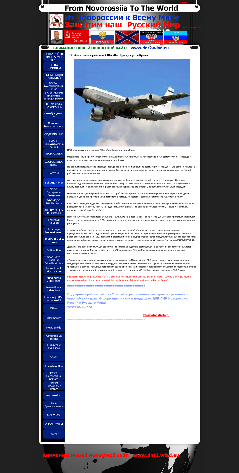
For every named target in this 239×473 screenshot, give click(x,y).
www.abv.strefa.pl (156, 315)
